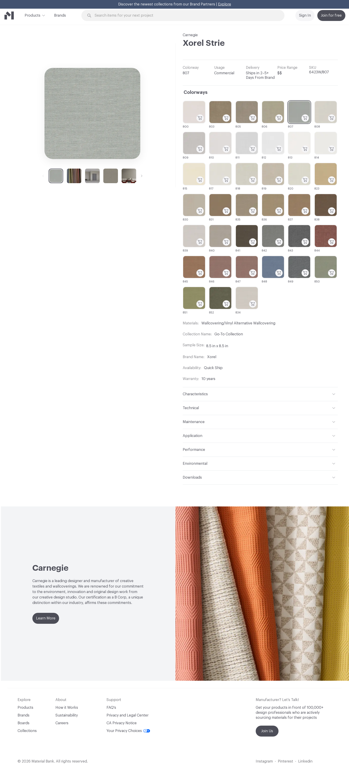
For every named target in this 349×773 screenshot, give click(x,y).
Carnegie (190, 35)
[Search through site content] (185, 15)
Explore (224, 4)
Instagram (264, 761)
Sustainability (66, 715)
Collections (27, 731)
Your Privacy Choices (128, 730)
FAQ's (111, 707)
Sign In (305, 15)
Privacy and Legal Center (127, 715)
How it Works (66, 707)
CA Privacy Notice (122, 723)
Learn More (45, 618)
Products (32, 15)
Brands (60, 15)
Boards (23, 723)
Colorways (196, 92)
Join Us (267, 731)
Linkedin (305, 761)
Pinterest (285, 761)
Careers (61, 723)
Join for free (331, 15)
